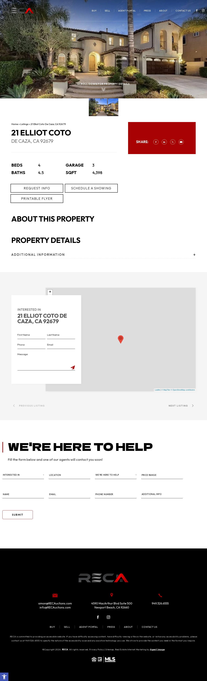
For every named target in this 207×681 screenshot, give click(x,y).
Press (147, 11)
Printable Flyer (37, 213)
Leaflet (157, 390)
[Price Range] (162, 475)
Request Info (37, 203)
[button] (4, 677)
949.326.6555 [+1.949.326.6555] (160, 603)
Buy (94, 11)
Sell (107, 11)
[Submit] (57, 367)
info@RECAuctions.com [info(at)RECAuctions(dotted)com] (55, 607)
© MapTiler (166, 390)
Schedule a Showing (91, 203)
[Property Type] (115, 475)
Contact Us (183, 11)
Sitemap (110, 649)
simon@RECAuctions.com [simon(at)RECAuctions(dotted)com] (55, 603)
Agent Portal (127, 11)
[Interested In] (23, 475)
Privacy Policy (96, 649)
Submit (17, 514)
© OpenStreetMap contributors (183, 390)
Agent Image (157, 649)
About (163, 11)
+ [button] (50, 292)
